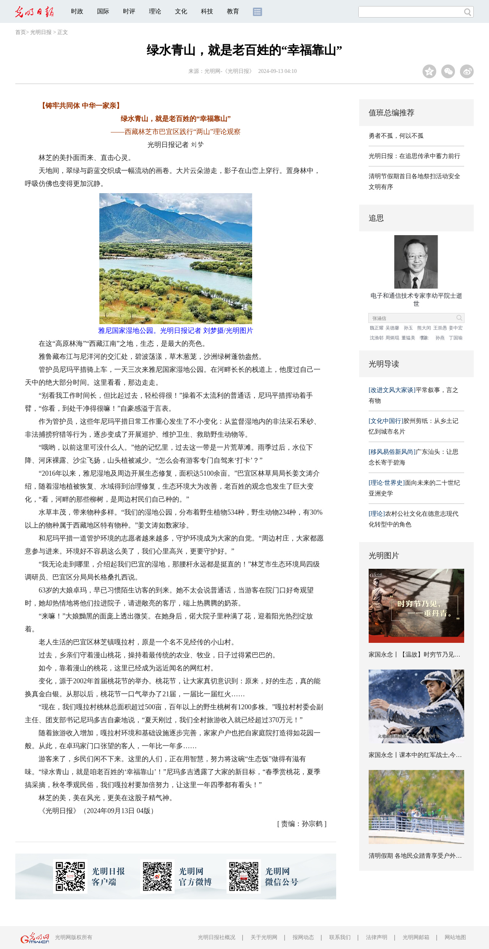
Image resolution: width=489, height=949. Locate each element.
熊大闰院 (424, 329)
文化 (181, 11)
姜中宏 (456, 328)
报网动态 (303, 937)
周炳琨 (392, 338)
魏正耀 (377, 328)
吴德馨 (392, 328)
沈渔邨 (377, 338)
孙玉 (408, 328)
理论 (155, 11)
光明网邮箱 (416, 937)
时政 (77, 11)
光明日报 (41, 32)
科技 (207, 11)
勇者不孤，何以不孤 (396, 135)
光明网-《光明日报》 (229, 71)
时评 (129, 11)
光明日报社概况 (216, 937)
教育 (233, 11)
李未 (424, 338)
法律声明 (376, 937)
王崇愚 (440, 328)
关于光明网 (264, 937)
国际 (103, 11)
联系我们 (340, 937)
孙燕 (440, 338)
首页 (20, 32)
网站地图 (455, 937)
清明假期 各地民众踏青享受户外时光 (418, 855)
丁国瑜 (456, 338)
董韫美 (408, 338)
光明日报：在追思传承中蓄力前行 (414, 156)
